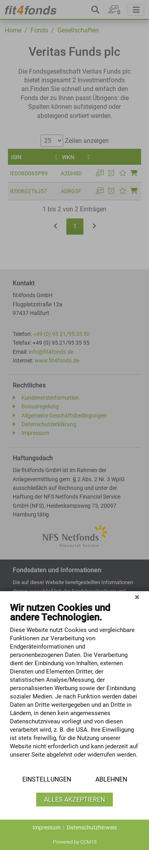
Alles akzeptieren (74, 799)
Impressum (46, 827)
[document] (74, 686)
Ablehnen (111, 779)
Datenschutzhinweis (92, 827)
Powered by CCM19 (75, 842)
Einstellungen (46, 779)
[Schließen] (137, 597)
